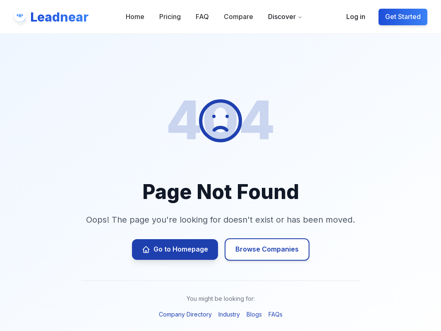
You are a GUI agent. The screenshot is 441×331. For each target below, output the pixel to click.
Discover (285, 18)
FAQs (275, 314)
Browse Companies (267, 249)
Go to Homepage (175, 249)
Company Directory (185, 314)
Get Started (401, 18)
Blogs (254, 314)
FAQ (202, 18)
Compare (239, 18)
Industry (229, 314)
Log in (354, 18)
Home (135, 18)
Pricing (170, 18)
